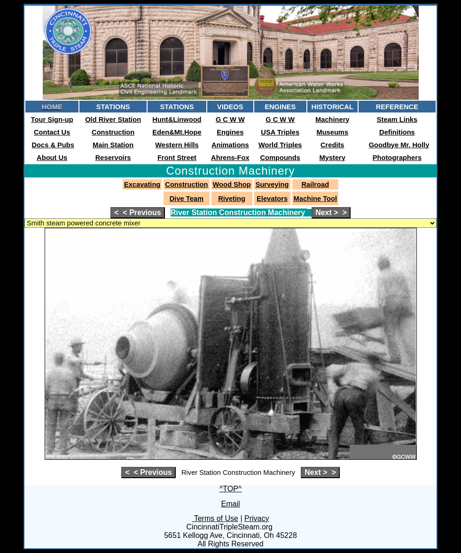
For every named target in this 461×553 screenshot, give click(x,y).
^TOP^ (230, 489)
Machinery (332, 119)
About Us (52, 157)
